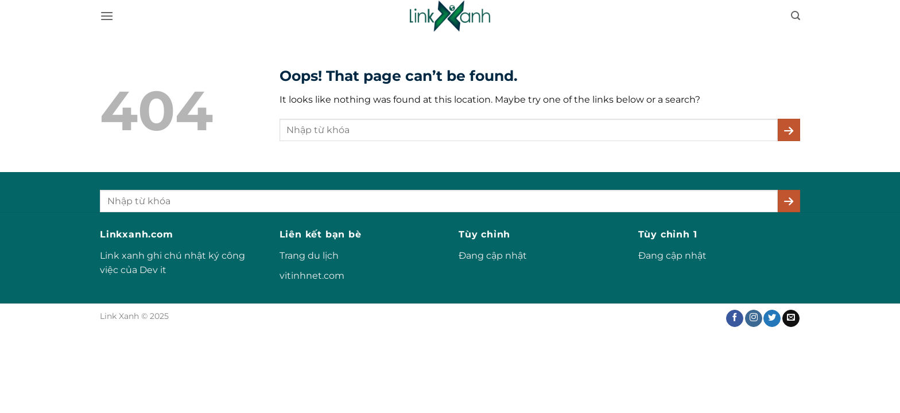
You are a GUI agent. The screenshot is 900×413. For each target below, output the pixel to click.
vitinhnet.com (312, 275)
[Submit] (789, 130)
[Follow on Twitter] (772, 318)
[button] (107, 16)
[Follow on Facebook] (734, 318)
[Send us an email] (791, 318)
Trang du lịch (309, 255)
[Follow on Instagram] (753, 318)
